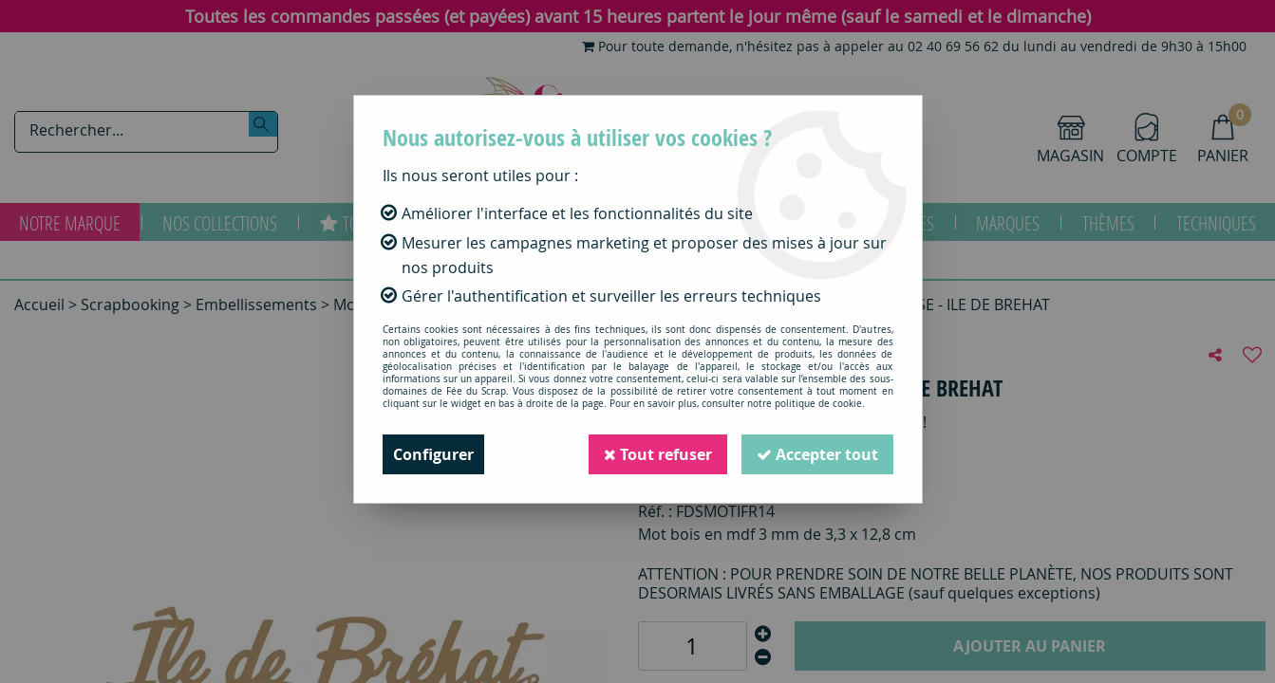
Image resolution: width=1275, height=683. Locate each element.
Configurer (433, 454)
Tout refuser (658, 454)
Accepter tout (817, 454)
